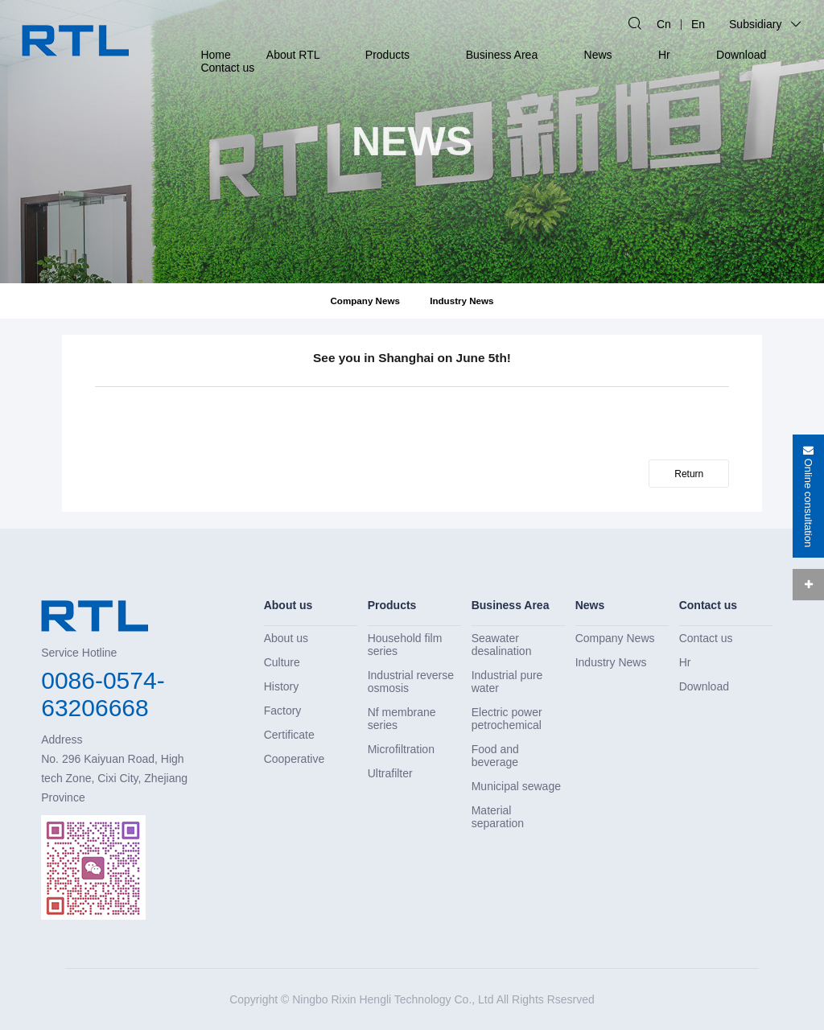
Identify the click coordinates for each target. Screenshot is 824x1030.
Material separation (498, 817)
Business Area (502, 54)
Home (215, 54)
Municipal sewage (516, 786)
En (698, 24)
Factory (283, 710)
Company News (364, 300)
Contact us (227, 67)
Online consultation (808, 496)
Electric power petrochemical (507, 718)
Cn (664, 24)
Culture (282, 662)
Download (741, 54)
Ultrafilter (390, 773)
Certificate (289, 734)
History (281, 686)
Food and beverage (495, 755)
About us (288, 605)
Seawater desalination (502, 644)
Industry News (461, 300)
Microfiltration (401, 749)
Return (688, 474)
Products (387, 54)
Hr (664, 54)
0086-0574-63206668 (102, 694)
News (598, 54)
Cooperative (294, 758)
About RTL (293, 54)
